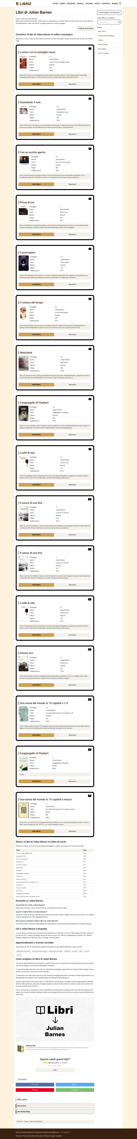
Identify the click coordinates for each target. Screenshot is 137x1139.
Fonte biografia (54, 938)
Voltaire (100, 40)
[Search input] (108, 22)
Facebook (34, 1084)
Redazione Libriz (31, 1045)
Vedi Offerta (36, 84)
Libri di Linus (21, 1106)
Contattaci (58, 1136)
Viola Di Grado (103, 44)
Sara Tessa (102, 31)
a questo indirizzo (85, 924)
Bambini (115, 3)
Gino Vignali (102, 49)
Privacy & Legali (50, 1136)
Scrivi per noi (40, 1136)
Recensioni (71, 3)
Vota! (55, 1070)
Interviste (106, 3)
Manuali (80, 3)
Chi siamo (19, 1136)
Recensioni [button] (72, 84)
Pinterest (35, 1090)
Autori (55, 3)
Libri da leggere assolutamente (109, 12)
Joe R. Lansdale (103, 53)
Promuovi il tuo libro (29, 1136)
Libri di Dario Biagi (23, 1112)
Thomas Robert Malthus (106, 36)
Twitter (75, 1084)
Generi (62, 3)
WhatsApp (75, 1090)
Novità (97, 3)
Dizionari (89, 3)
